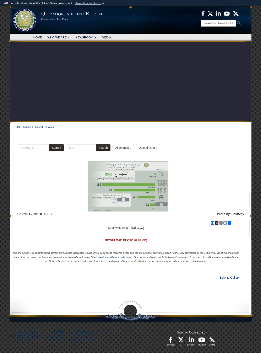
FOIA (105, 331)
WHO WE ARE (59, 37)
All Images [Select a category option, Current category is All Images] (123, 147)
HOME (37, 37)
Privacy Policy (55, 331)
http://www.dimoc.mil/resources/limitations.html (114, 257)
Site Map (54, 340)
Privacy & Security (25, 331)
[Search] (218, 23)
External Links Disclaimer (25, 336)
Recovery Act (82, 336)
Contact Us (25, 340)
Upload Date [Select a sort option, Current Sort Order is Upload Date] (148, 147)
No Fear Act (54, 336)
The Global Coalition (83, 340)
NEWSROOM (86, 37)
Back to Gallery (230, 277)
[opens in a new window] (170, 341)
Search (56, 147)
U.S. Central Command (83, 331)
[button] (90, 3)
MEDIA (106, 37)
